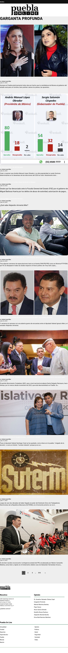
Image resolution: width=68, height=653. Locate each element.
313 (39, 573)
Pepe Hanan (37, 607)
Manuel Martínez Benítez (41, 604)
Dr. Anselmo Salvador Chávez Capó (44, 599)
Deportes (2, 632)
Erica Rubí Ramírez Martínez (42, 617)
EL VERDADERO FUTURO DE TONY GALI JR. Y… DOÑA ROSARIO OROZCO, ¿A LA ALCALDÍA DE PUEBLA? (29, 257)
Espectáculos (4, 634)
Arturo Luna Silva (6, 81)
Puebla (2, 637)
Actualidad (3, 627)
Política (37, 629)
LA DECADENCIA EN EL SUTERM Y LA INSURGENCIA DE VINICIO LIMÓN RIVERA (22, 497)
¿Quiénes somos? (5, 608)
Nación (2, 642)
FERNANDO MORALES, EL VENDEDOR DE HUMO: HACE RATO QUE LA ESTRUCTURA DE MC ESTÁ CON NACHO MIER (32, 377)
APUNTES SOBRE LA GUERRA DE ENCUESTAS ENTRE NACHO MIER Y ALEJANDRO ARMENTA (26, 317)
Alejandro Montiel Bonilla (41, 615)
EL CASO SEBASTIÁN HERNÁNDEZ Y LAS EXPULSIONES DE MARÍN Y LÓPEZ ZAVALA (24, 557)
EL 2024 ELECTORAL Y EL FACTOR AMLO (11, 167)
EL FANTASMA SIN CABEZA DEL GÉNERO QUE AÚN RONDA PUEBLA (19, 79)
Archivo (2, 2)
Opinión (37, 627)
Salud (36, 632)
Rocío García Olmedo (40, 609)
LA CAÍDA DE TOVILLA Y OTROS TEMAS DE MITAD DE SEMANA (17, 182)
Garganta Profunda (39, 602)
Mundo (2, 640)
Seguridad (37, 634)
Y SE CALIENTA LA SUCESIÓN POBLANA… (12, 199)
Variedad (37, 637)
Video (36, 640)
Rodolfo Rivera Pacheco (41, 612)
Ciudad (2, 629)
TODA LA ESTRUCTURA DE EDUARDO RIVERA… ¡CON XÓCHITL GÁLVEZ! (20, 437)
